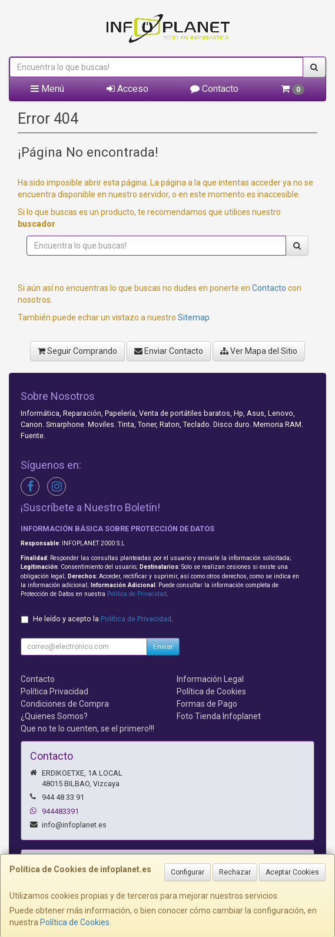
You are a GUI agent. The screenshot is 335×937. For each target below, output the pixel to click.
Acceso (127, 88)
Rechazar (235, 872)
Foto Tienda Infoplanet (219, 716)
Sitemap (194, 317)
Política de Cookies (75, 922)
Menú (47, 88)
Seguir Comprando (77, 351)
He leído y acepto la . (103, 618)
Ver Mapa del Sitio (258, 351)
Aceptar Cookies (292, 872)
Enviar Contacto (168, 351)
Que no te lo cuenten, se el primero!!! (87, 728)
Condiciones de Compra (65, 703)
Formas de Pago (207, 703)
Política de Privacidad (137, 594)
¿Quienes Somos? (54, 716)
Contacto (214, 88)
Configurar (187, 872)
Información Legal (210, 679)
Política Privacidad (54, 691)
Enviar (163, 647)
